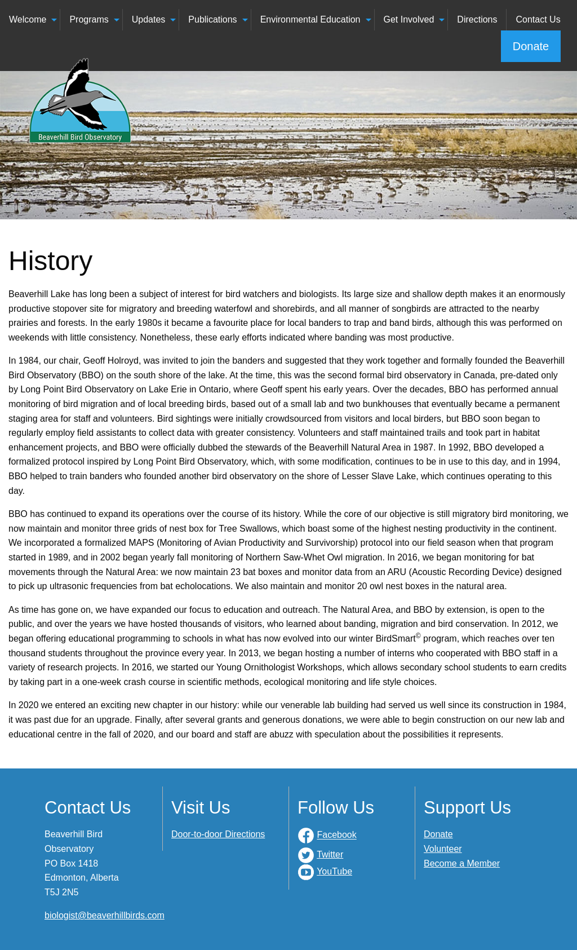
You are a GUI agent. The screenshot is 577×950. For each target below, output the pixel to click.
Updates (149, 19)
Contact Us (538, 19)
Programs (88, 19)
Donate (531, 46)
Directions (477, 19)
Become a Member (462, 863)
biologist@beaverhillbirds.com (105, 915)
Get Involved (409, 19)
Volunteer (443, 849)
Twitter (330, 854)
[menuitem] (30, 19)
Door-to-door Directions (218, 834)
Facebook (336, 835)
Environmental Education (310, 19)
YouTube (334, 871)
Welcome (27, 19)
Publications (212, 19)
